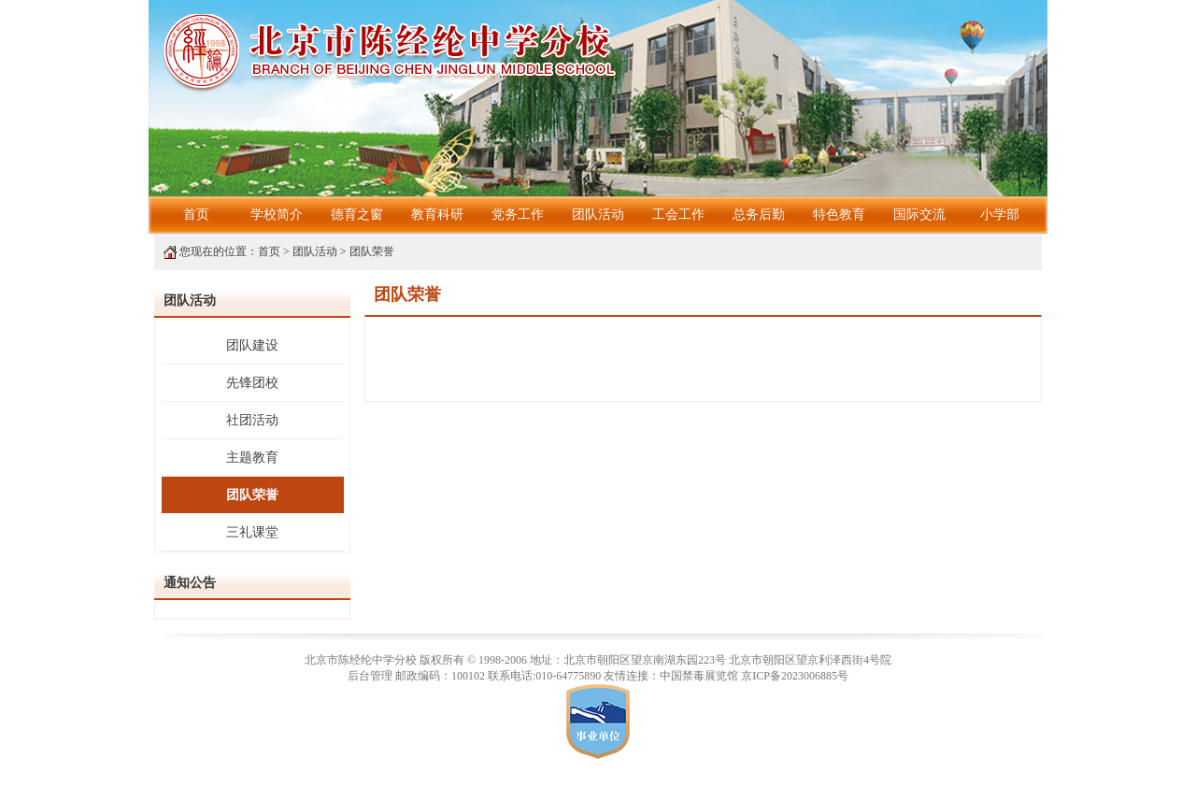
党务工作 (517, 214)
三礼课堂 (252, 532)
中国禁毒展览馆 (699, 675)
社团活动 (252, 420)
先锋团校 (252, 383)
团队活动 (598, 214)
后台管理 (370, 675)
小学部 (999, 214)
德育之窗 (357, 214)
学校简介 (276, 214)
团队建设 (252, 345)
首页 (196, 214)
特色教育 (839, 214)
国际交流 (919, 214)
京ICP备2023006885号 (794, 675)
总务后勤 (759, 214)
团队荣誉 (371, 251)
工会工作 (678, 214)
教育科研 (437, 214)
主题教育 (252, 458)
